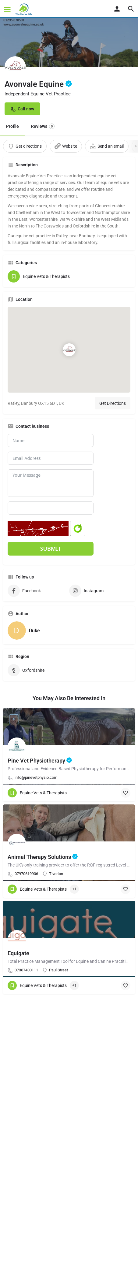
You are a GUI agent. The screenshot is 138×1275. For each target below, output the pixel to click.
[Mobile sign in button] (117, 9)
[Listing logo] (15, 67)
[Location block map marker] (68, 349)
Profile (12, 126)
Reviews (43, 126)
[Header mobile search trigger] (131, 9)
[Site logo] (24, 9)
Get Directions (112, 403)
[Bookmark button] (125, 793)
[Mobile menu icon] (7, 9)
